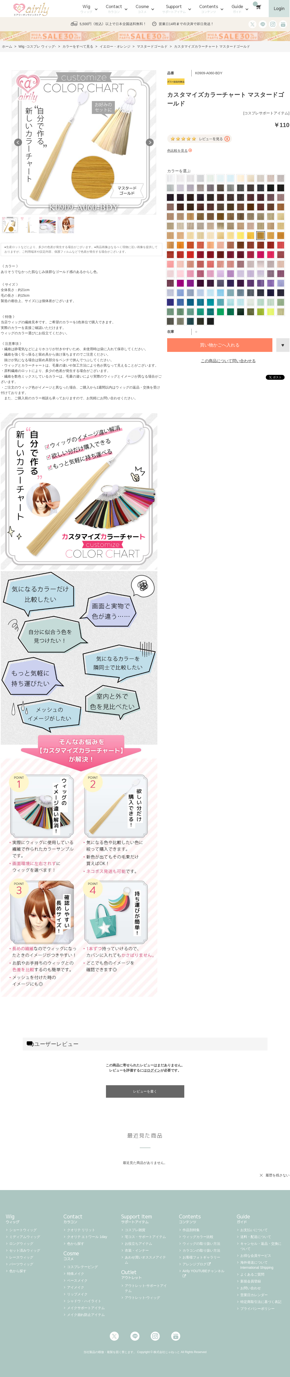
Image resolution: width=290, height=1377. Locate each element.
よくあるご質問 (252, 1274)
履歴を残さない (278, 1175)
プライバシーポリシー (257, 1309)
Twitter (114, 1336)
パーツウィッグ (21, 1264)
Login (279, 8)
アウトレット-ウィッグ (142, 1298)
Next (150, 142)
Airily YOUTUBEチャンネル (204, 1273)
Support (174, 9)
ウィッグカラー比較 (198, 1237)
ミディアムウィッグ (24, 1237)
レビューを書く (145, 1091)
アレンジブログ (197, 1264)
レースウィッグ (21, 1257)
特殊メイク (75, 1274)
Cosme (142, 9)
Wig (86, 9)
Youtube (176, 1336)
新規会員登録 (250, 1281)
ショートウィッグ (23, 1230)
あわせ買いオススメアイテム (145, 1259)
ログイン (154, 1070)
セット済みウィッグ (24, 1250)
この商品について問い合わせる (228, 361)
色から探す (17, 1271)
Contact (114, 9)
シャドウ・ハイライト (84, 1301)
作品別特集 (191, 1230)
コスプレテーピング (82, 1267)
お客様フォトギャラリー (201, 1257)
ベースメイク (77, 1280)
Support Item (145, 1218)
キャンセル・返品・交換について (260, 1246)
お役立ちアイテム (138, 1244)
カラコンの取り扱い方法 (201, 1250)
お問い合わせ (250, 1288)
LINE (135, 1336)
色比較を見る (179, 150)
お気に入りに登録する (283, 345)
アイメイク (75, 1287)
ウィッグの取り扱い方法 (201, 1244)
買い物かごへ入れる (220, 345)
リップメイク (77, 1294)
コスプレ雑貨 (135, 1230)
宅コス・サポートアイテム (145, 1237)
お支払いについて (254, 1230)
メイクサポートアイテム (86, 1308)
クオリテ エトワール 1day (87, 1237)
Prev (18, 142)
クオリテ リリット (81, 1230)
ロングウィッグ (21, 1244)
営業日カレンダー (254, 1295)
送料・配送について (255, 1237)
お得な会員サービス (255, 1256)
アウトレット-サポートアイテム (146, 1288)
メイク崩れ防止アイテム (86, 1315)
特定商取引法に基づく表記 (260, 1302)
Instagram (155, 1336)
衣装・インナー (137, 1250)
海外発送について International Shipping (256, 1264)
